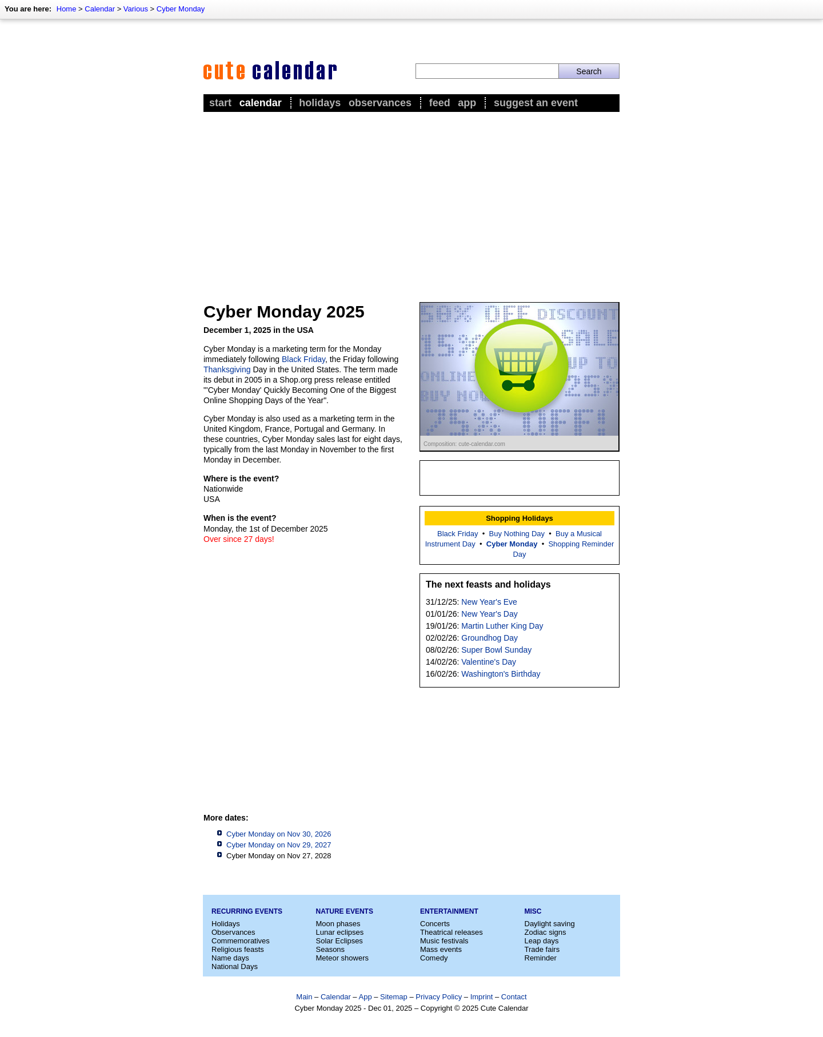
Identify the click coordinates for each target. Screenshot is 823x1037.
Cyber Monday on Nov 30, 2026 (278, 834)
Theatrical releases (451, 932)
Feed (439, 102)
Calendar (100, 9)
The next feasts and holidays (488, 584)
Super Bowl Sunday (496, 649)
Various (135, 9)
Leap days (542, 940)
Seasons (330, 949)
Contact (514, 996)
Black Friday (303, 359)
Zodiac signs (545, 932)
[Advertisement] (411, 200)
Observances (380, 102)
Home (67, 9)
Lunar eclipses (340, 932)
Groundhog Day (489, 637)
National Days (234, 966)
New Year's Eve (489, 601)
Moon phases (338, 923)
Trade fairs (542, 949)
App (467, 102)
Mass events (441, 949)
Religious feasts (237, 949)
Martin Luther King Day (502, 625)
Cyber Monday (181, 9)
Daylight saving (550, 923)
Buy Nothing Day (517, 533)
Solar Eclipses (339, 940)
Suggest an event (536, 102)
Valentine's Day (488, 661)
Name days (230, 958)
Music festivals (444, 940)
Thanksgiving (227, 369)
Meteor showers (342, 958)
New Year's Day (489, 613)
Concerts (435, 923)
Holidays (320, 102)
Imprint (481, 996)
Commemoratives (240, 940)
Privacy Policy (439, 996)
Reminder (541, 958)
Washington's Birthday (500, 673)
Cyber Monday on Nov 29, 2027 (278, 845)
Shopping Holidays (519, 518)
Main (304, 996)
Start (220, 102)
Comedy (434, 958)
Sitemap (393, 996)
